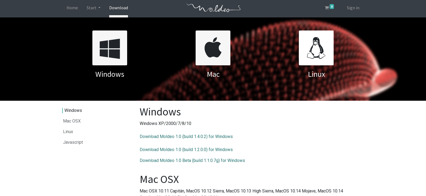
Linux (68, 131)
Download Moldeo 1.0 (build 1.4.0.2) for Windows (186, 136)
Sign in (353, 7)
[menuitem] (72, 8)
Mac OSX (72, 121)
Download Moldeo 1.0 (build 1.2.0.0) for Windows (186, 149)
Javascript (73, 142)
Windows (73, 110)
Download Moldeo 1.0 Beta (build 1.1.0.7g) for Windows (192, 160)
